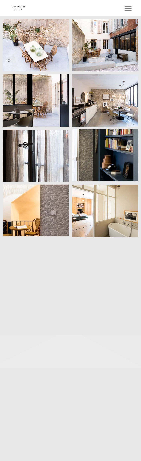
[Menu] (125, 8)
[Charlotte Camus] (59, 8)
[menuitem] (125, 8)
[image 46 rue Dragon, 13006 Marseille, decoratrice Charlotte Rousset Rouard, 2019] (37, 46)
